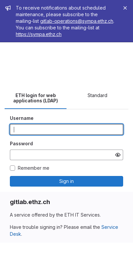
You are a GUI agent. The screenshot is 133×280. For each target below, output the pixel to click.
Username (22, 118)
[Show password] (118, 155)
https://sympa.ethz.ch (39, 34)
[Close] (125, 8)
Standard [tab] (97, 95)
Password (21, 143)
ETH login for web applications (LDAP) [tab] (35, 97)
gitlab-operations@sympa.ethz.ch (76, 21)
